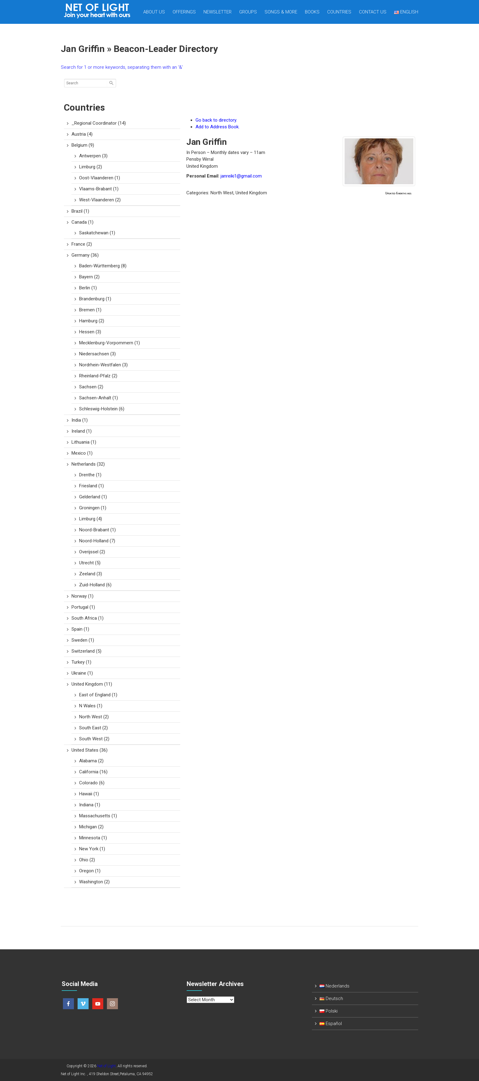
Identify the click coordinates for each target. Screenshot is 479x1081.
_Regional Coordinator (98, 123)
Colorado (91, 783)
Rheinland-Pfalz (98, 376)
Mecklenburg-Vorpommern (109, 343)
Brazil (80, 211)
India (79, 420)
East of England (98, 695)
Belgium (82, 145)
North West (94, 717)
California (93, 772)
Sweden (82, 640)
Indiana (89, 805)
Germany (85, 255)
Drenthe (90, 475)
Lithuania (83, 442)
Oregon (90, 871)
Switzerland (86, 651)
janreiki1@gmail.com (241, 176)
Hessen (90, 332)
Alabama (91, 761)
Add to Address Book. (218, 127)
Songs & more (281, 12)
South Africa (87, 618)
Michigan (91, 827)
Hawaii (89, 794)
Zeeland (90, 574)
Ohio (87, 860)
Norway (82, 596)
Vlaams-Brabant (99, 189)
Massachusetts (98, 816)
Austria (82, 134)
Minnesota (93, 838)
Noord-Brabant (97, 530)
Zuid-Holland (95, 585)
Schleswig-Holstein (101, 409)
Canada (82, 222)
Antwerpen (93, 156)
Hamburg (91, 321)
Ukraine (82, 673)
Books (312, 12)
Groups (248, 12)
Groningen (92, 508)
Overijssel (92, 552)
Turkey (81, 662)
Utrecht (90, 563)
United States (89, 750)
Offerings (184, 12)
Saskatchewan (97, 233)
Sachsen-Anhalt (98, 398)
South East (93, 728)
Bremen (90, 310)
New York (92, 849)
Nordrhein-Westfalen (103, 365)
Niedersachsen (97, 354)
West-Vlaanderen (100, 200)
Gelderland (93, 497)
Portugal (83, 607)
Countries (339, 12)
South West (94, 739)
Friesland (91, 486)
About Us (154, 12)
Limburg (90, 167)
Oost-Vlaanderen (99, 178)
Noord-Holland (97, 541)
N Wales (90, 706)
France (81, 244)
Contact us (372, 12)
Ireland (81, 431)
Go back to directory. (216, 120)
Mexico (82, 453)
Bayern (89, 277)
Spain (80, 629)
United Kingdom (91, 684)
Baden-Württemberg (102, 266)
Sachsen (91, 387)
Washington (94, 882)
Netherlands (88, 464)
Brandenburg (95, 299)
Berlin (88, 288)
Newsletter (217, 12)
